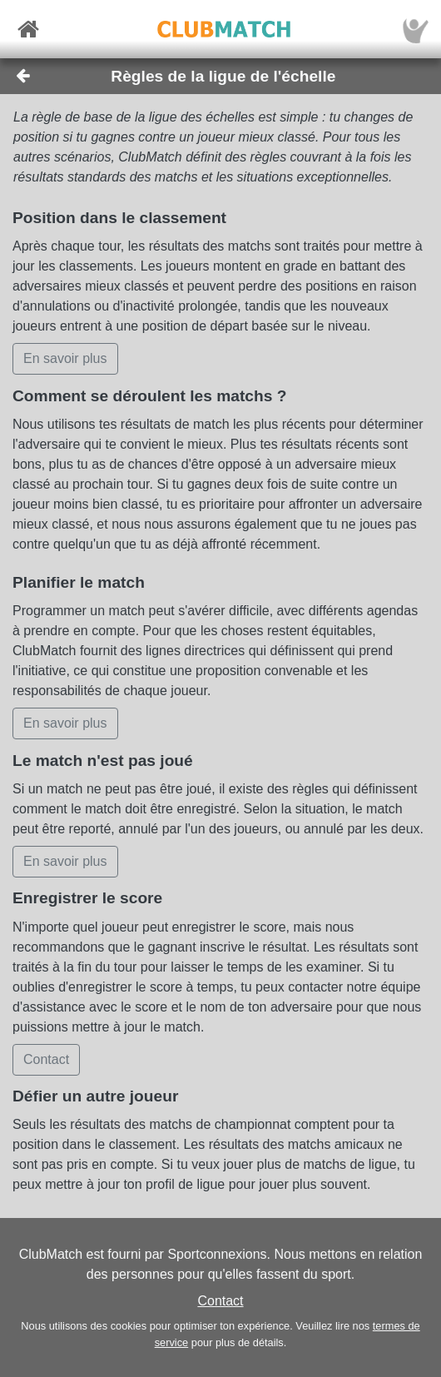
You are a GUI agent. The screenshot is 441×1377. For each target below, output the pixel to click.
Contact (220, 1301)
